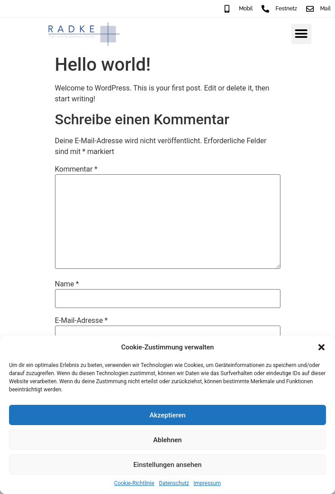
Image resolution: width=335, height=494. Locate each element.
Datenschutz (174, 483)
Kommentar (76, 169)
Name (67, 284)
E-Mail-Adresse (81, 320)
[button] (321, 347)
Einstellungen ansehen (167, 465)
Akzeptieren (167, 415)
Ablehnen (167, 440)
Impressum (206, 483)
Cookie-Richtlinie (134, 483)
